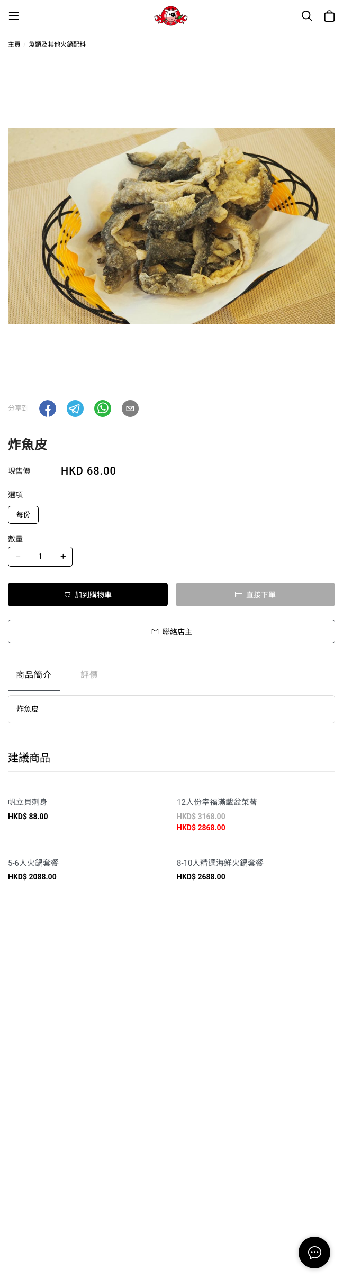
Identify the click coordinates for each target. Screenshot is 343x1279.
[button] (47, 408)
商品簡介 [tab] (34, 675)
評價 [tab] (89, 675)
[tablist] (171, 678)
